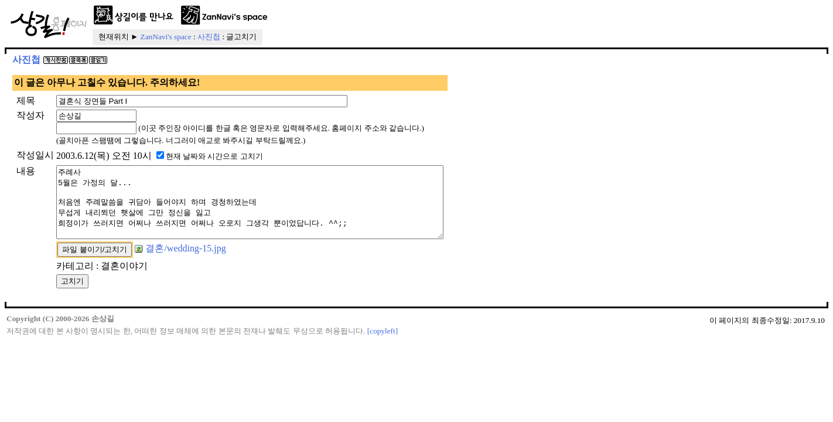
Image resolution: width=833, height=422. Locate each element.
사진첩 (208, 36)
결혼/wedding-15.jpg (180, 262)
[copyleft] (382, 345)
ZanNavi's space (166, 36)
